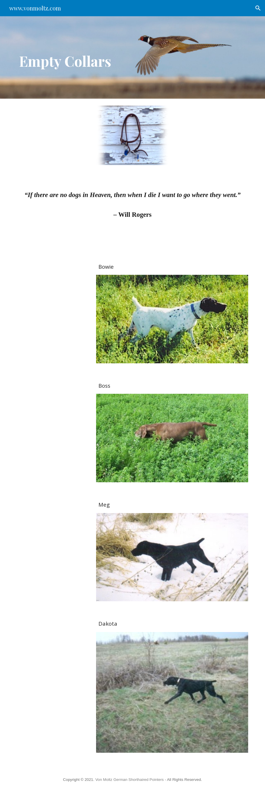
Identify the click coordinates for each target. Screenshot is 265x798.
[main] (93, 57)
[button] (258, 8)
